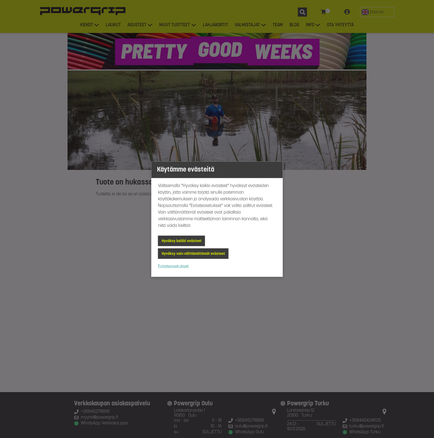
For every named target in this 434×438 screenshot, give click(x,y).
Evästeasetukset (173, 266)
